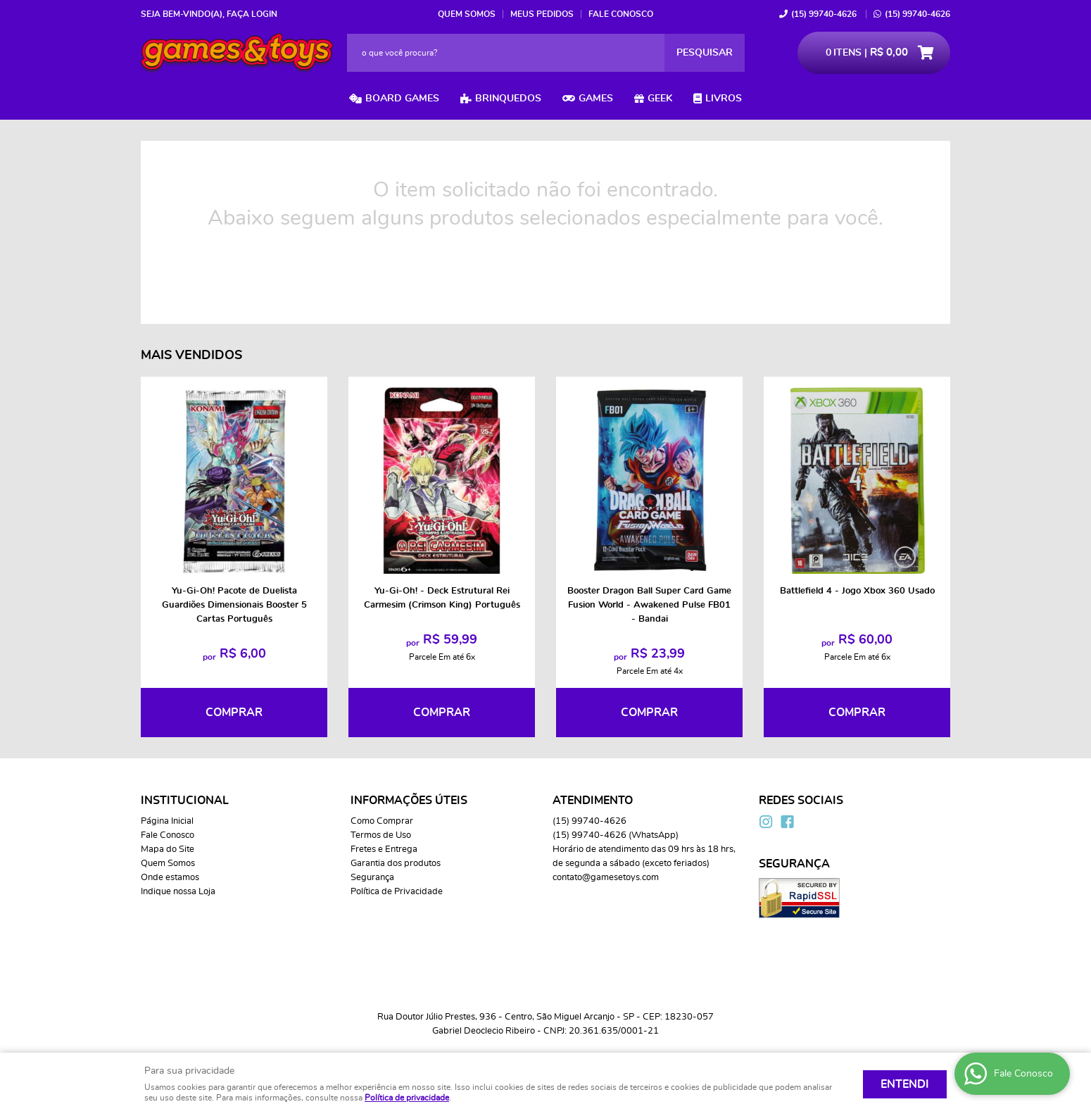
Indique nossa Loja (178, 891)
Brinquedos (508, 99)
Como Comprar (382, 821)
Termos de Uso (381, 835)
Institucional (185, 800)
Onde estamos (170, 877)
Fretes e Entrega (384, 849)
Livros (723, 99)
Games (596, 99)
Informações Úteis (409, 800)
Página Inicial (167, 821)
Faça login (252, 14)
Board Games (402, 99)
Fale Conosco (620, 14)
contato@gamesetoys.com (606, 877)
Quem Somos (467, 14)
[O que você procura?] (704, 53)
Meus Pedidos (542, 14)
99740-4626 (824, 14)
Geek (660, 99)
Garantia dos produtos (396, 863)
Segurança (372, 877)
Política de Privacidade (397, 891)
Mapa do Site (167, 849)
